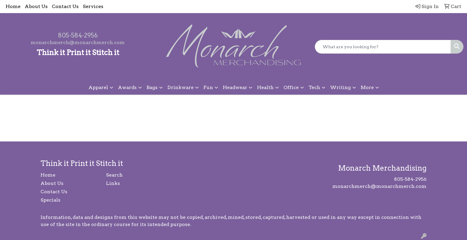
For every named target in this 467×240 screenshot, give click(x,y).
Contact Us (65, 6)
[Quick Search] (383, 47)
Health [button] (265, 87)
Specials (50, 200)
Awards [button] (127, 87)
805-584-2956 (78, 35)
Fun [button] (208, 87)
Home (13, 6)
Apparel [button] (98, 87)
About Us (36, 6)
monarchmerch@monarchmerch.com (78, 42)
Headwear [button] (235, 87)
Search (114, 175)
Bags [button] (152, 87)
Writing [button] (340, 87)
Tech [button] (314, 87)
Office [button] (291, 87)
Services (93, 6)
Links (113, 183)
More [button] (367, 87)
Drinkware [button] (180, 87)
